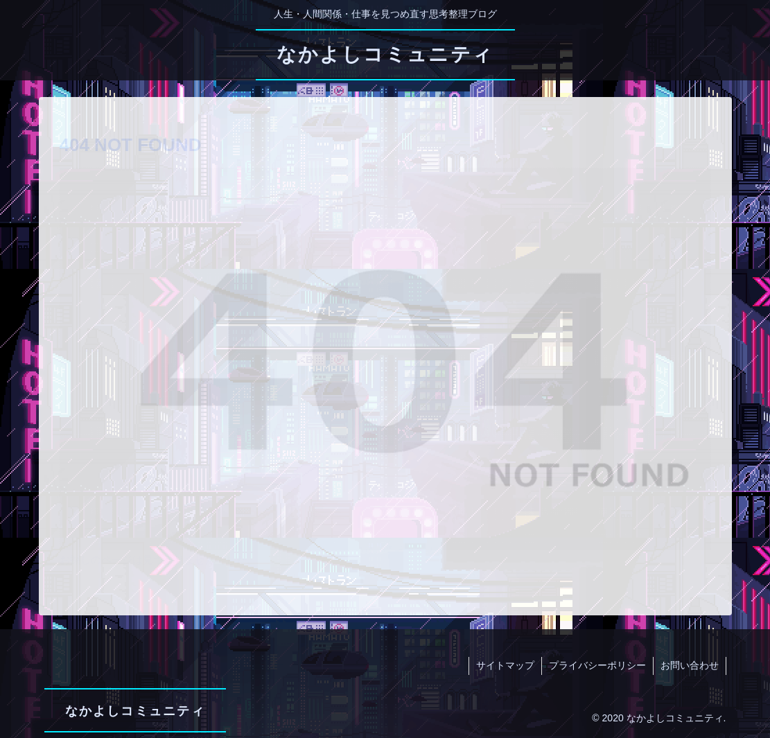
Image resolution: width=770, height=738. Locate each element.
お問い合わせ (689, 665)
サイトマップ (505, 665)
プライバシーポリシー (597, 665)
